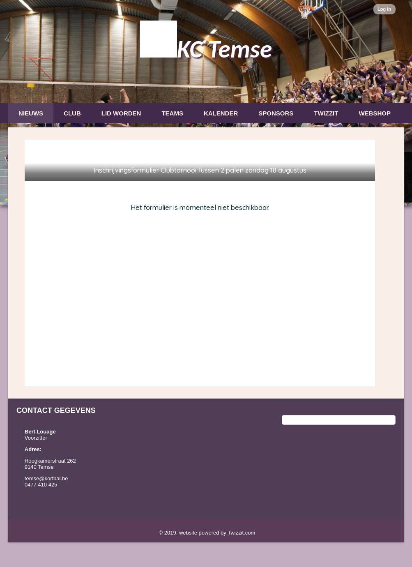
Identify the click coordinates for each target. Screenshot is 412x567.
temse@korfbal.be (46, 478)
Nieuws (30, 113)
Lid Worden (121, 113)
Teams (172, 113)
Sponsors (275, 113)
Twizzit (326, 113)
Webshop (375, 113)
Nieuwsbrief (40, 133)
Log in (384, 9)
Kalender (221, 113)
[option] (206, 102)
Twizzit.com (241, 533)
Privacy (95, 133)
